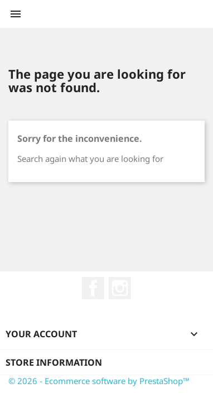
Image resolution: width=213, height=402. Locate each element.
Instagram (120, 288)
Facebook (93, 288)
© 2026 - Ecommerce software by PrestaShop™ (99, 380)
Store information (54, 362)
